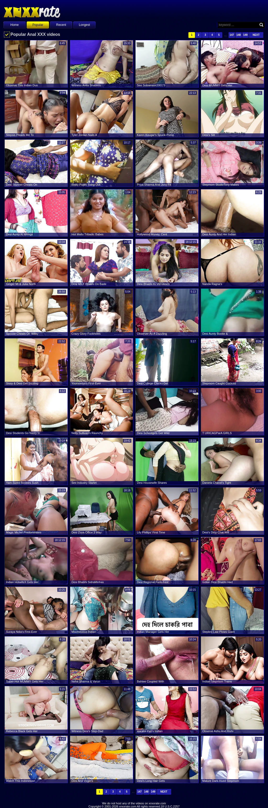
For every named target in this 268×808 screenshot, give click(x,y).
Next (256, 34)
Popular (37, 25)
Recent (61, 25)
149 (245, 34)
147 (232, 34)
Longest (84, 25)
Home (14, 25)
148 (238, 34)
